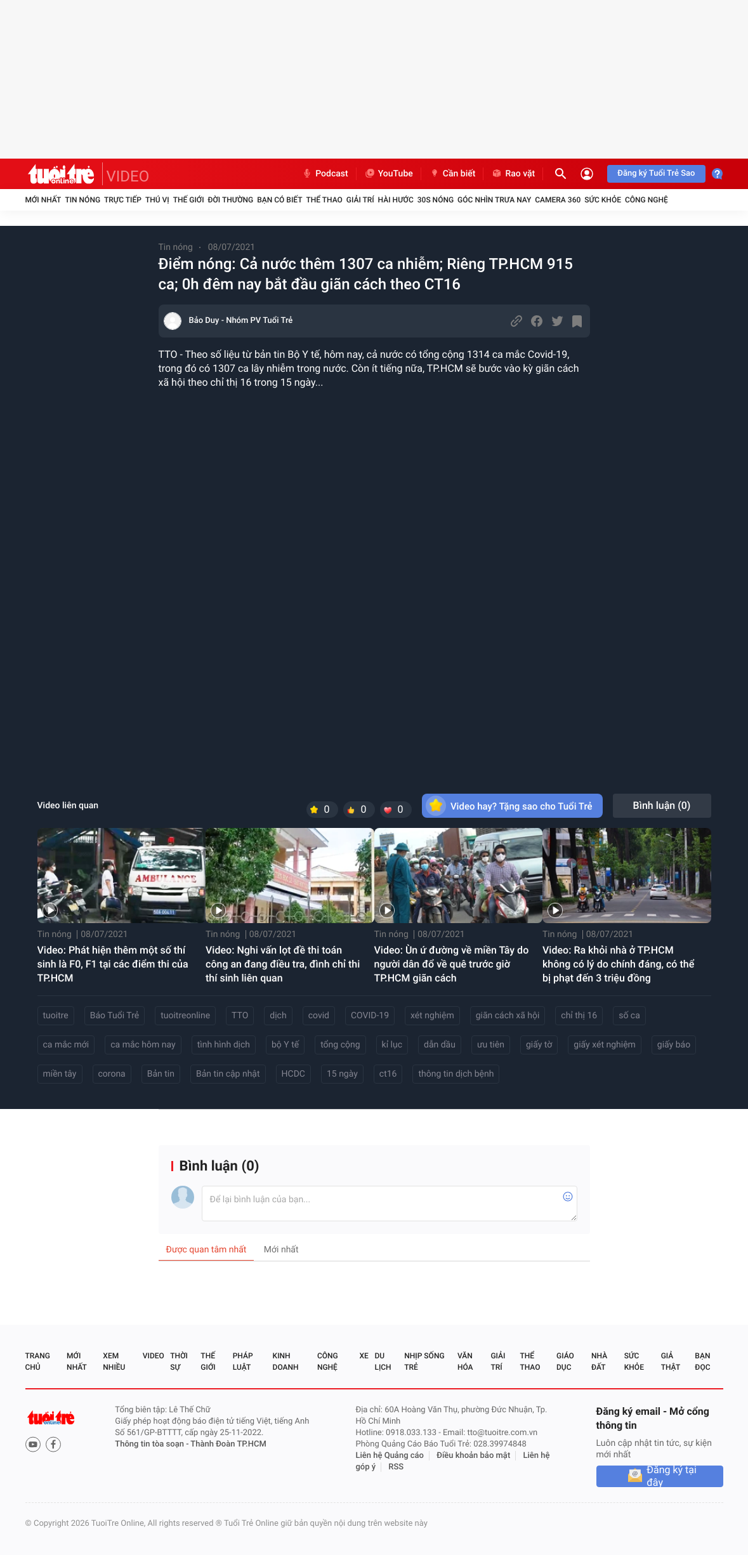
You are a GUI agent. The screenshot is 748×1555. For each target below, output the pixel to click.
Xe (364, 1355)
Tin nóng (82, 199)
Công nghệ (646, 199)
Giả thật (670, 1361)
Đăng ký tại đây (671, 1476)
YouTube (388, 173)
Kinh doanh (286, 1361)
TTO (240, 1016)
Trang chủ (37, 1361)
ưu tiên (490, 1045)
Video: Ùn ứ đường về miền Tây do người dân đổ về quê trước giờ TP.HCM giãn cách (451, 964)
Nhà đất (599, 1361)
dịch (278, 1016)
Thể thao (324, 199)
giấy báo (673, 1045)
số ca (629, 1016)
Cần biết (452, 173)
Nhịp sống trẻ (424, 1361)
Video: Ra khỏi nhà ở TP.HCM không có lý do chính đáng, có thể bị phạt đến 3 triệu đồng (618, 964)
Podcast (324, 173)
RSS (396, 1467)
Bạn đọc (702, 1361)
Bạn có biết (279, 199)
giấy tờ (539, 1045)
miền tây (60, 1074)
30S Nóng (435, 199)
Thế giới (188, 199)
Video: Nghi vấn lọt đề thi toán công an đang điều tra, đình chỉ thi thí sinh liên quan (283, 964)
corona (112, 1074)
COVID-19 (370, 1016)
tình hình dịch (223, 1045)
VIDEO (128, 176)
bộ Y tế (285, 1045)
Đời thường (231, 199)
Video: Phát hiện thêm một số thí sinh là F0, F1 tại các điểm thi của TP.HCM (112, 964)
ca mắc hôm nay (142, 1045)
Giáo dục (565, 1361)
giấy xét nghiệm (605, 1045)
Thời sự (179, 1361)
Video (153, 1355)
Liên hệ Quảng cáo (389, 1455)
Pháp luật (243, 1361)
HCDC (293, 1074)
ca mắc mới (66, 1045)
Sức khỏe (602, 199)
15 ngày (342, 1074)
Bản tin (160, 1074)
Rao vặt (513, 173)
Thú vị (157, 199)
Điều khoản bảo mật (473, 1455)
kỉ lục (392, 1045)
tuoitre (56, 1016)
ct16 (388, 1074)
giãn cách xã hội (508, 1016)
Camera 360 (558, 199)
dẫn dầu (440, 1045)
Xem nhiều (114, 1361)
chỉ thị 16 (579, 1016)
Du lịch (382, 1361)
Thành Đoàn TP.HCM (228, 1444)
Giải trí (360, 199)
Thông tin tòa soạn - (152, 1444)
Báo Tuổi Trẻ (114, 1016)
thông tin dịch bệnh (456, 1074)
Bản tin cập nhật (228, 1074)
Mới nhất (43, 199)
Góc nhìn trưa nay (494, 199)
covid (318, 1016)
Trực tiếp (122, 199)
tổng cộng (340, 1045)
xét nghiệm (432, 1016)
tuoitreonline (185, 1016)
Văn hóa (465, 1361)
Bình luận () (662, 805)
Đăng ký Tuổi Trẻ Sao (656, 173)
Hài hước (396, 199)
